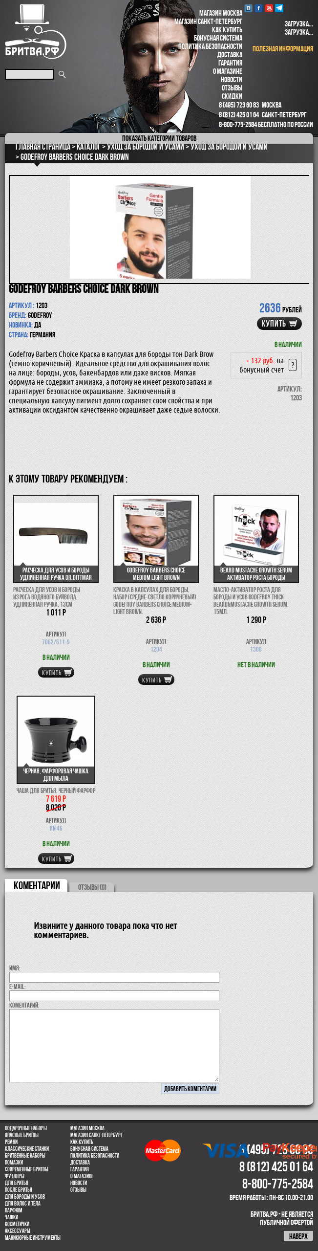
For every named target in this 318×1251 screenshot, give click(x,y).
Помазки (14, 1162)
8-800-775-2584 (238, 124)
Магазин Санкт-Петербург (208, 21)
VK (248, 8)
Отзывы (232, 88)
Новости (231, 79)
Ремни (11, 1142)
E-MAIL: (17, 986)
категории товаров (159, 138)
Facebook (258, 8)
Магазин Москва (220, 13)
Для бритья (16, 1183)
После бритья (18, 1189)
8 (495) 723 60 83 (239, 105)
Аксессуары (17, 1231)
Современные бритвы (26, 1169)
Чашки (11, 1217)
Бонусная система (218, 38)
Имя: (15, 968)
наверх (298, 1236)
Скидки (232, 96)
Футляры (14, 1176)
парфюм (13, 1210)
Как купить (227, 29)
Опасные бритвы (22, 1135)
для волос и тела (23, 1203)
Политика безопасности (210, 46)
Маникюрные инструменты (33, 1237)
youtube (269, 8)
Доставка (229, 54)
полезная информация (283, 48)
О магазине (227, 71)
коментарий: (24, 1005)
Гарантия (230, 63)
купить (274, 324)
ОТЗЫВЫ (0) (92, 887)
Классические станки (27, 1148)
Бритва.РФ (35, 31)
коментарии (37, 885)
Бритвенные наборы (25, 1155)
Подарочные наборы (26, 1128)
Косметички (17, 1224)
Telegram (279, 8)
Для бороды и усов (25, 1196)
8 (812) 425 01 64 (239, 114)
